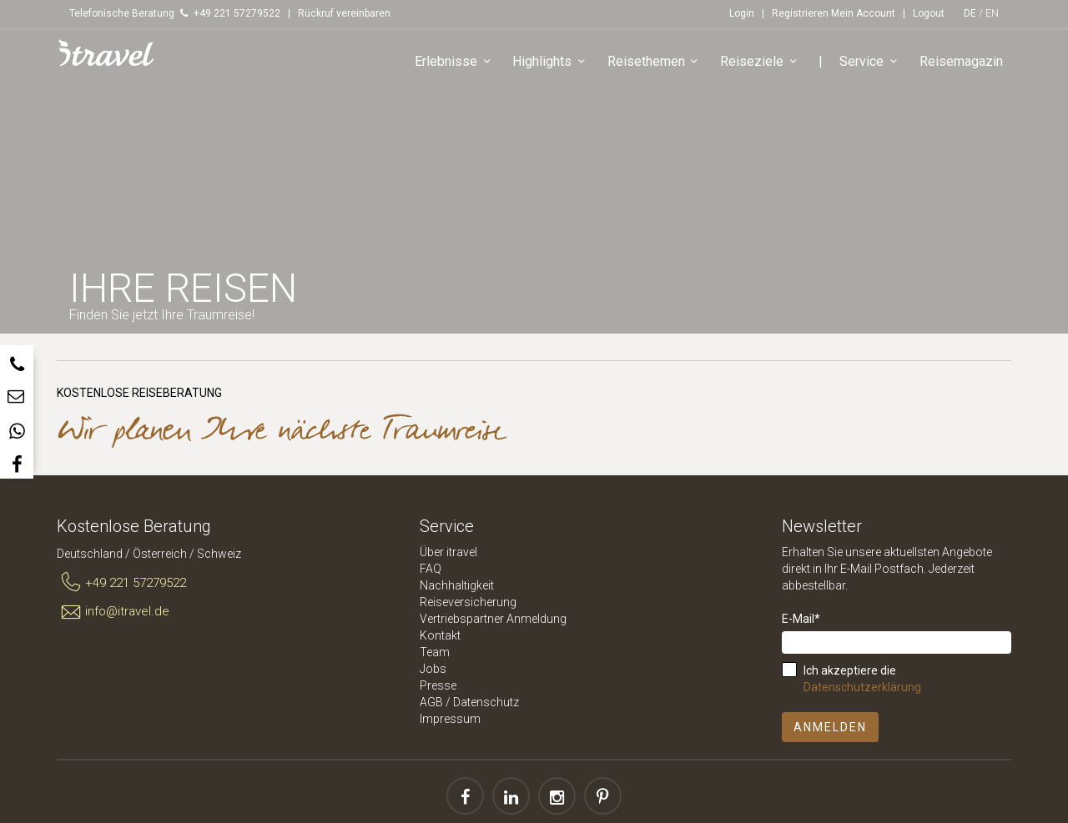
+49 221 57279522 (121, 583)
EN (992, 13)
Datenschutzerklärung (862, 687)
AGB (431, 702)
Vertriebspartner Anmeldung (493, 618)
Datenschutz (486, 702)
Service (871, 62)
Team (435, 652)
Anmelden (830, 727)
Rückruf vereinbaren (344, 13)
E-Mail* (801, 618)
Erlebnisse (455, 62)
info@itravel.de (113, 612)
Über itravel (448, 552)
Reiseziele (761, 62)
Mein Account (863, 13)
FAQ (430, 568)
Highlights (552, 62)
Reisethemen (655, 62)
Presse (438, 685)
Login (741, 13)
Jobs (433, 668)
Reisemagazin (961, 61)
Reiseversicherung (468, 602)
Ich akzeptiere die (862, 679)
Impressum (450, 718)
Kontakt (440, 635)
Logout (929, 13)
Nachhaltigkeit (457, 585)
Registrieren (800, 13)
